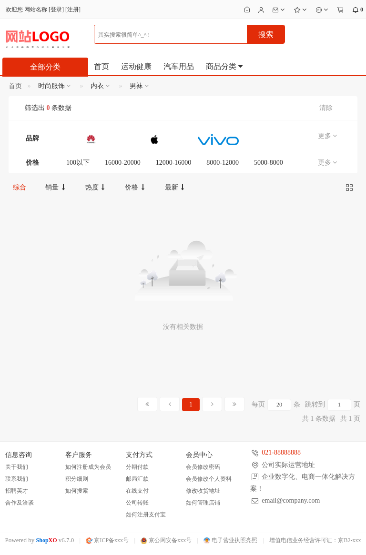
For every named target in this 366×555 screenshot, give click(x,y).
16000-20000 (123, 162)
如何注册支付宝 (146, 514)
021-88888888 (281, 452)
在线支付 (137, 490)
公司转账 (137, 502)
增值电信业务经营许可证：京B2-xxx (315, 540)
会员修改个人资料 (209, 479)
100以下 (78, 162)
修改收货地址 (203, 490)
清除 (326, 107)
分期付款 (137, 467)
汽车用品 (178, 66)
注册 (73, 9)
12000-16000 (174, 162)
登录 (56, 9)
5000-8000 (268, 162)
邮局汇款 (137, 479)
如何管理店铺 (203, 502)
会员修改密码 (203, 467)
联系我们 (16, 479)
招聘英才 (16, 490)
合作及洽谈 (19, 502)
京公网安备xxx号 (166, 540)
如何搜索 (76, 490)
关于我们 (16, 467)
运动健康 (136, 66)
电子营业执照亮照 (230, 540)
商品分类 (225, 66)
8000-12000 (222, 162)
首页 (101, 66)
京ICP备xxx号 (107, 540)
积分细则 (76, 479)
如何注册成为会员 (88, 467)
